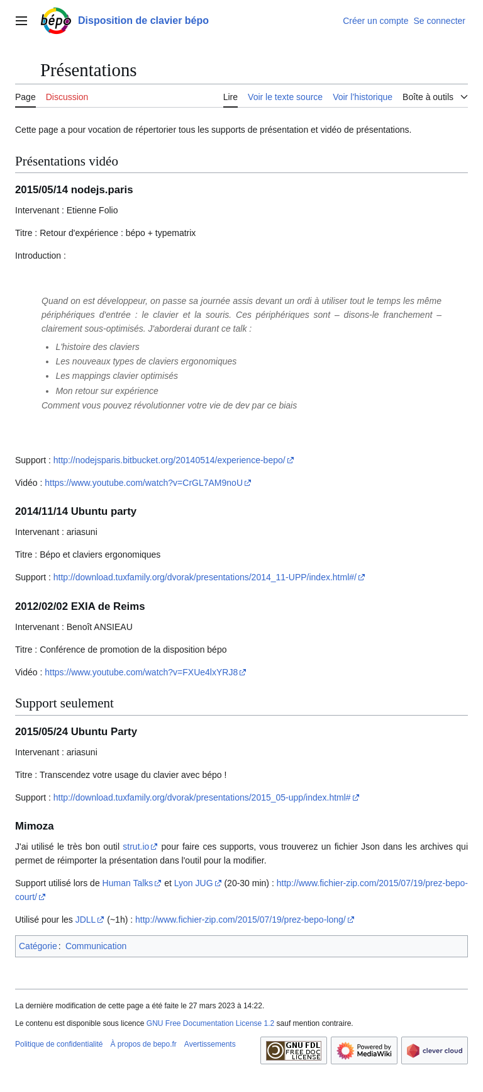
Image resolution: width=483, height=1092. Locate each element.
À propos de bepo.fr (143, 1044)
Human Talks (128, 883)
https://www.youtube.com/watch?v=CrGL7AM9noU (144, 483)
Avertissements (210, 1044)
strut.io (136, 847)
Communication (95, 946)
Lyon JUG (193, 883)
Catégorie (38, 946)
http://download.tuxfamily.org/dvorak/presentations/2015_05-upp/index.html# (202, 797)
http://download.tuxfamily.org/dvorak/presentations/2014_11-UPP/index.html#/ (205, 577)
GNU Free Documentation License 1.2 (210, 1023)
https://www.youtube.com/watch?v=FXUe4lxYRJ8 (141, 672)
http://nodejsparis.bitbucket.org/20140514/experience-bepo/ (169, 460)
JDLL (85, 920)
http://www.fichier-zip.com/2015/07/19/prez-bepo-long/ (240, 920)
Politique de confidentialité (59, 1044)
